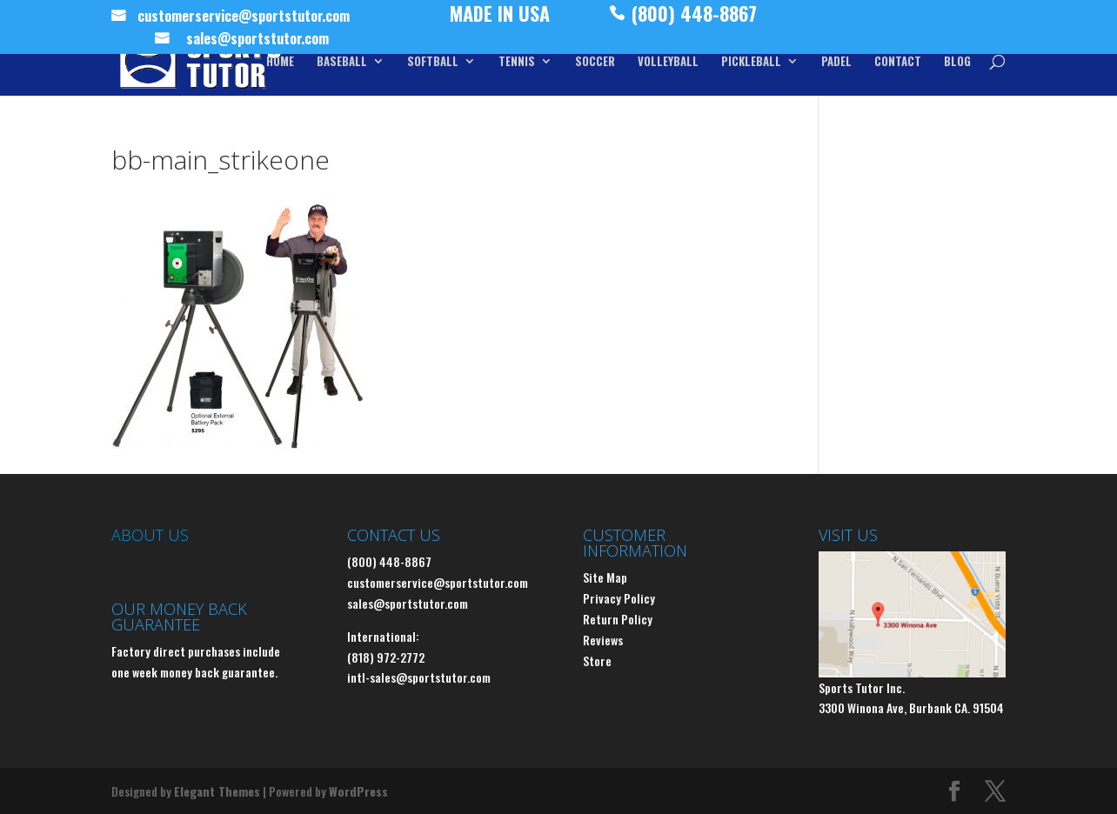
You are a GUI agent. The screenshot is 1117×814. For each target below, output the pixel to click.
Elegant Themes (217, 791)
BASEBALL (342, 62)
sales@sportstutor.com (257, 41)
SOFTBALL (432, 62)
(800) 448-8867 (694, 17)
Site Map (605, 577)
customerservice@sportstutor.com (243, 18)
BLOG (957, 62)
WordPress (358, 791)
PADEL (836, 62)
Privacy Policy (619, 598)
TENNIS (516, 62)
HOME (280, 62)
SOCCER (595, 62)
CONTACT (897, 62)
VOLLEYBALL (668, 62)
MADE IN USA (500, 17)
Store (597, 660)
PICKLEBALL (751, 62)
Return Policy (617, 619)
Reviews (603, 640)
